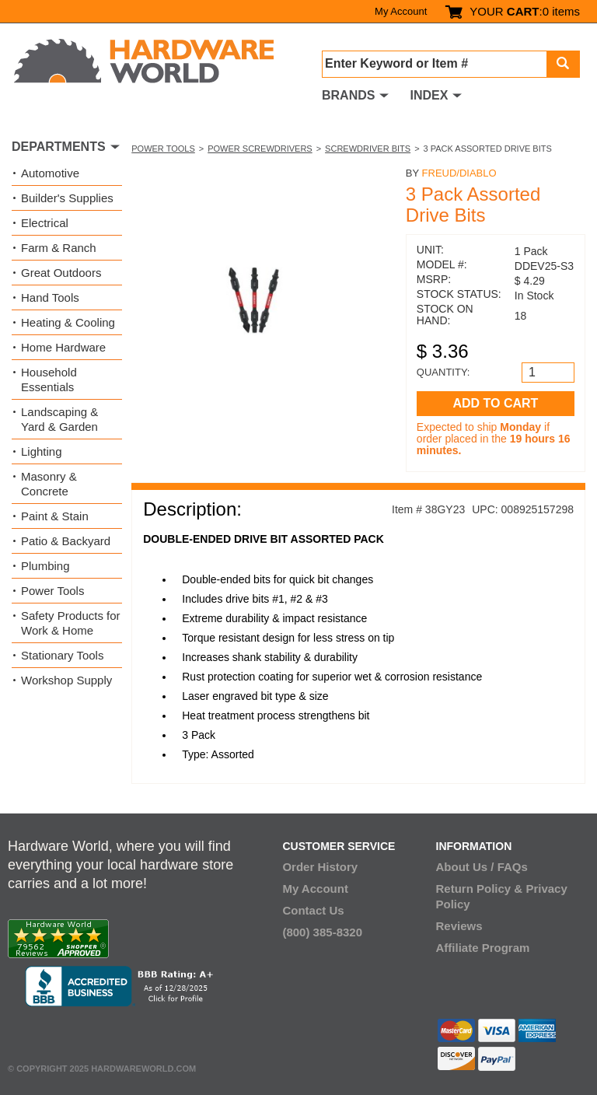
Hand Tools (50, 297)
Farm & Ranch (58, 247)
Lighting (41, 451)
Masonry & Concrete (49, 484)
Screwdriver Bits (367, 148)
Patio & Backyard (65, 541)
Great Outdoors (61, 272)
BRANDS (348, 95)
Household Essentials (49, 380)
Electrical (44, 222)
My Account (401, 11)
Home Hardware (63, 347)
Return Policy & (479, 888)
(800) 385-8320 (322, 932)
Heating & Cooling (68, 322)
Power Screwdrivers (260, 148)
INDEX (429, 95)
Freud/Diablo (459, 173)
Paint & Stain (55, 516)
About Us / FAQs (482, 866)
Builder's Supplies (67, 198)
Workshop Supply (66, 680)
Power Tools (163, 148)
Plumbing (45, 565)
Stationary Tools (62, 655)
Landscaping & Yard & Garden (59, 419)
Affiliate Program (483, 947)
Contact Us (313, 910)
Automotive (50, 173)
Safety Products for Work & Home (70, 623)
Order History (320, 866)
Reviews (459, 925)
